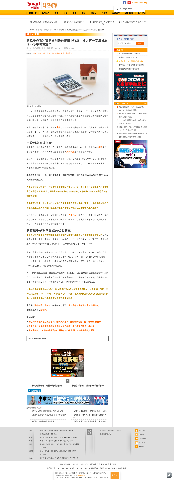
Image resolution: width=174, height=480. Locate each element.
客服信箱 (140, 449)
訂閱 (139, 43)
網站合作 (84, 467)
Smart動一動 (74, 461)
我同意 (114, 475)
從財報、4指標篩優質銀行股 (43, 421)
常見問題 (113, 467)
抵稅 (48, 53)
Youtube (139, 437)
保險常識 (76, 447)
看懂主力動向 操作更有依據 (129, 69)
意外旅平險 (68, 447)
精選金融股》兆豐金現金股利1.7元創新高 (89, 424)
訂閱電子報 (140, 441)
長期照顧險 (50, 447)
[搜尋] (129, 8)
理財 (34, 53)
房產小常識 (62, 444)
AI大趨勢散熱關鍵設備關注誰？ (130, 53)
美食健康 (58, 461)
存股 (59, 440)
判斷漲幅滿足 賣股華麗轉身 (73, 22)
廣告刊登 (75, 467)
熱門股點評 (44, 440)
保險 (83, 13)
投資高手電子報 (105, 437)
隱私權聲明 (94, 467)
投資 (39, 53)
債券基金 (53, 437)
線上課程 (118, 433)
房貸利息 (69, 53)
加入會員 (140, 445)
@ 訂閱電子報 (34, 390)
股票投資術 (53, 440)
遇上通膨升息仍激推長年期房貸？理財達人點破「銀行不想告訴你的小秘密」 (62, 326)
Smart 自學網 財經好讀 (51, 5)
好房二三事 (44, 444)
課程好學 (116, 13)
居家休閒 (43, 461)
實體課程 (103, 433)
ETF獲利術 (66, 440)
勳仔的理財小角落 (58, 53)
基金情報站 (44, 433)
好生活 (104, 13)
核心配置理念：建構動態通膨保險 (43, 22)
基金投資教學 (53, 433)
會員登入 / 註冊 (137, 2)
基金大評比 (63, 433)
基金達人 (71, 433)
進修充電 (65, 461)
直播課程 (111, 433)
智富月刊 (140, 433)
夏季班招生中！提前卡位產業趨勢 (131, 65)
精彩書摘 (129, 13)
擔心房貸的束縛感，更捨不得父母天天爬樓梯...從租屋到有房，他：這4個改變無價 (65, 322)
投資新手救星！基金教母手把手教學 (88, 386)
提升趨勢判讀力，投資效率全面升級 (103, 23)
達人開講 (74, 440)
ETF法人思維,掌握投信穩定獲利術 (132, 22)
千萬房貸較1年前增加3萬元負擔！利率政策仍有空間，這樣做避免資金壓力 (62, 330)
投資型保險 (59, 447)
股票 (65, 13)
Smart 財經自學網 (34, 5)
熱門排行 (45, 13)
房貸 (43, 53)
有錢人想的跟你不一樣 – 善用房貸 (83, 305)
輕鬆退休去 (63, 454)
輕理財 (93, 13)
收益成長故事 (44, 437)
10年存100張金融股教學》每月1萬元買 (47, 411)
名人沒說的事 (44, 454)
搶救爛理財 (54, 454)
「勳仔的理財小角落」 (42, 305)
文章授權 (104, 467)
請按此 (43, 310)
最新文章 (33, 13)
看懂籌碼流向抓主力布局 (128, 57)
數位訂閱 (141, 13)
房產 (74, 13)
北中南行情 (53, 444)
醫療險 (42, 447)
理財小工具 (72, 454)
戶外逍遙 (50, 461)
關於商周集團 (65, 467)
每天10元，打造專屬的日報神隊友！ (132, 61)
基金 (56, 13)
